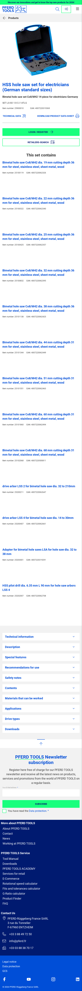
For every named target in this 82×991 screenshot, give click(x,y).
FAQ (5, 903)
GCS (4, 971)
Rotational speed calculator (20, 883)
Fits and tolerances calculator (21, 888)
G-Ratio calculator (14, 893)
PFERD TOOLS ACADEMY (19, 868)
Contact (8, 833)
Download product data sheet (58, 116)
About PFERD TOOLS (16, 828)
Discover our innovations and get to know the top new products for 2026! (41, 2)
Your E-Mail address (9, 787)
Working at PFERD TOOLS (19, 843)
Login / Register (41, 132)
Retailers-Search (41, 142)
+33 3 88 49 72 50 (17, 934)
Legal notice (9, 961)
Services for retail (14, 873)
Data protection (37, 810)
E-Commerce (11, 878)
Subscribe (41, 804)
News (6, 838)
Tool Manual (10, 858)
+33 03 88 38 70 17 (17, 948)
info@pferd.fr (14, 941)
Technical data (14, 116)
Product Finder (12, 898)
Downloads (10, 863)
